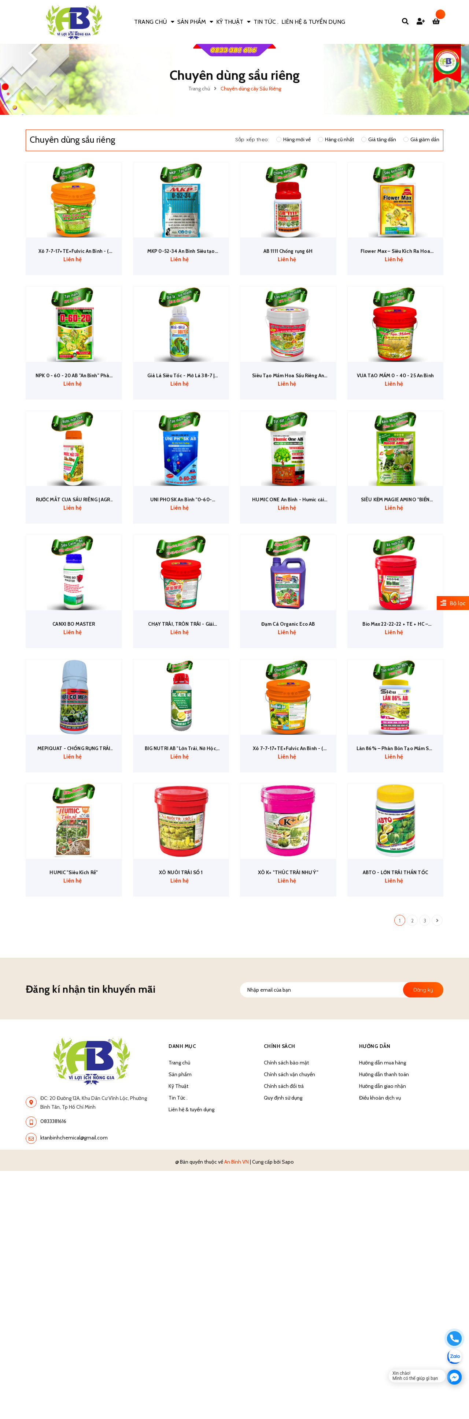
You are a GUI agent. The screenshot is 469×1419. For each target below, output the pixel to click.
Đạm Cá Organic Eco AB (288, 695)
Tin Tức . (178, 1201)
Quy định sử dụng (283, 1201)
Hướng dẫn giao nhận (382, 1190)
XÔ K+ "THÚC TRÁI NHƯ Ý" (288, 978)
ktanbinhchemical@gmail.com (74, 1242)
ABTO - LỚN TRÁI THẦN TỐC (395, 978)
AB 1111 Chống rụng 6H (288, 270)
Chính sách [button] (280, 1150)
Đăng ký (423, 1093)
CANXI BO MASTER (73, 695)
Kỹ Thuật (178, 1190)
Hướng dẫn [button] (375, 1150)
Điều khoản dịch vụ (380, 1201)
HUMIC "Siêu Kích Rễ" (73, 978)
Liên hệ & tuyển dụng (191, 1213)
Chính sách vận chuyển (289, 1178)
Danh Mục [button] (182, 1150)
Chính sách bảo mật (286, 1166)
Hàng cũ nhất (336, 139)
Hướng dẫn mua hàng (382, 1166)
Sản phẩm (180, 1178)
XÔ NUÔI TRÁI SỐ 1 (181, 978)
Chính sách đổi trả (284, 1190)
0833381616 (53, 1225)
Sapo (288, 1266)
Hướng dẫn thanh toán (384, 1178)
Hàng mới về (293, 139)
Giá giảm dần (421, 139)
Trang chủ (179, 1166)
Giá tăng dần (378, 139)
